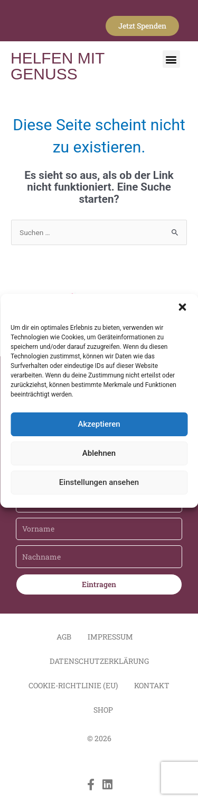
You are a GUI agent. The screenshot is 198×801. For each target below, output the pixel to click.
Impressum (110, 637)
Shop (103, 710)
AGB (63, 637)
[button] (182, 307)
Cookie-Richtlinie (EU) (73, 685)
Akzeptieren (99, 424)
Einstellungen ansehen (99, 482)
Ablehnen (99, 453)
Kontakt (151, 685)
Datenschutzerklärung (99, 661)
